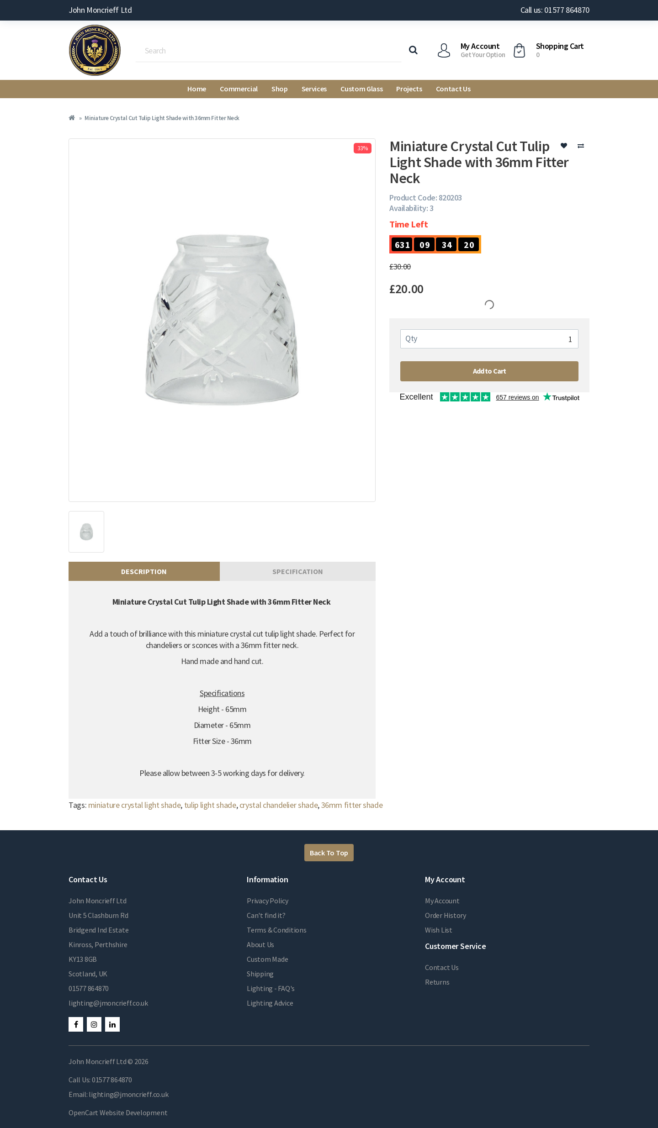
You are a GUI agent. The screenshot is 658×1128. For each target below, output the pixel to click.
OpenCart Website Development (118, 1112)
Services (314, 88)
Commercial (239, 88)
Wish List (438, 929)
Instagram (94, 1024)
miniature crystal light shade (134, 805)
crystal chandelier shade (278, 805)
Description (144, 571)
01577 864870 (89, 988)
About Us (260, 944)
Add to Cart (489, 370)
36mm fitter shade (352, 805)
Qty (411, 338)
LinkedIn (112, 1024)
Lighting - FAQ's (271, 988)
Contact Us (453, 88)
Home (196, 88)
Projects (409, 88)
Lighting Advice (270, 1002)
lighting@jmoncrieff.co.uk (108, 1002)
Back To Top (329, 852)
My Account (442, 900)
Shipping (260, 973)
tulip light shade (210, 805)
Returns (437, 981)
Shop (279, 88)
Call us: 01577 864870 (554, 10)
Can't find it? (266, 915)
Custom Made (267, 959)
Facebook (76, 1024)
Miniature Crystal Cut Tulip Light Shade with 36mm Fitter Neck (162, 118)
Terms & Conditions (277, 929)
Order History (445, 915)
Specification (297, 571)
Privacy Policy (267, 900)
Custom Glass (361, 88)
